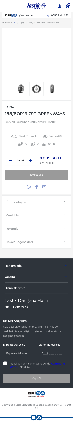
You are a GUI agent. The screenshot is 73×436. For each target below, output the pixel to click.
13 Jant (20, 22)
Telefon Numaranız (48, 344)
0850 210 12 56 (59, 15)
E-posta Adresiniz (14, 344)
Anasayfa (7, 22)
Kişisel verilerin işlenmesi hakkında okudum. (37, 365)
